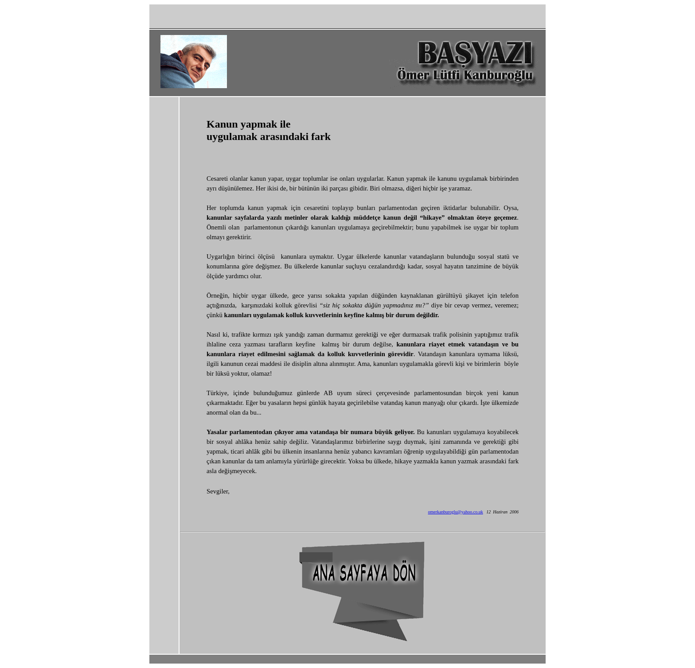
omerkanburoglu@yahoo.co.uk (455, 511)
